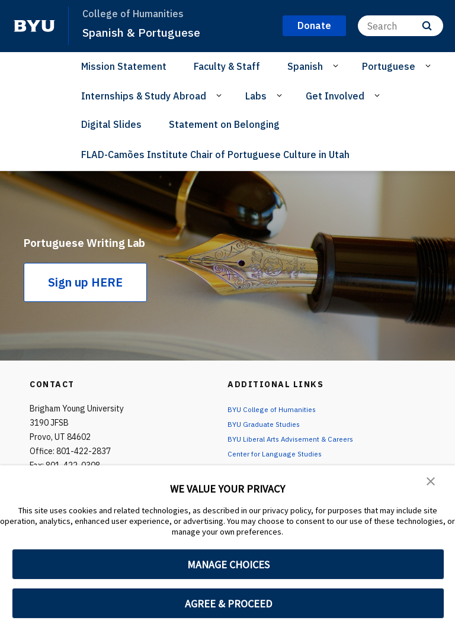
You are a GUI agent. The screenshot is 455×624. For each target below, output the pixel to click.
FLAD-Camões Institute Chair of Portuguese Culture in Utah (215, 154)
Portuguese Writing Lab (103, 240)
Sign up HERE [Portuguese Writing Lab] (85, 293)
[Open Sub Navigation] (337, 66)
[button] (431, 482)
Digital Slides (111, 124)
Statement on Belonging (224, 124)
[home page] (34, 26)
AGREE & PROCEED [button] (228, 603)
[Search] (400, 25)
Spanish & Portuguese (146, 32)
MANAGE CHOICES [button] (228, 564)
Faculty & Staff (227, 66)
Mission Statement (123, 66)
